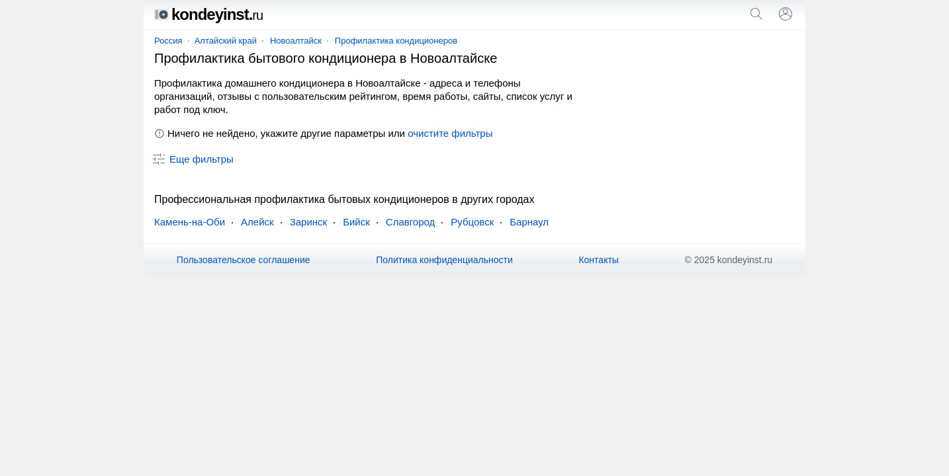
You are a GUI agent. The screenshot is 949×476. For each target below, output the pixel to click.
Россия (168, 41)
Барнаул (529, 221)
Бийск (356, 221)
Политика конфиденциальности (444, 260)
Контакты (598, 260)
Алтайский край (226, 41)
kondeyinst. (208, 14)
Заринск (308, 221)
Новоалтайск (296, 41)
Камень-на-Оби (189, 221)
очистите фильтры (450, 133)
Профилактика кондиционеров (396, 41)
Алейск (257, 221)
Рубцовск (472, 221)
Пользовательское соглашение (243, 260)
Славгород (410, 221)
